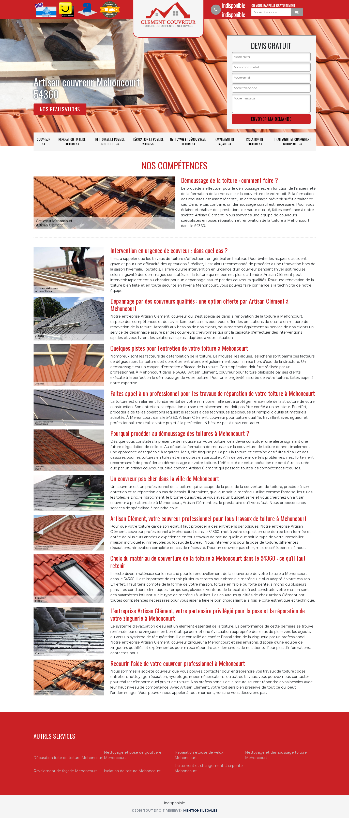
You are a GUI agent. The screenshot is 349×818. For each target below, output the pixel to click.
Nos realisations (60, 109)
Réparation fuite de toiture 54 (71, 141)
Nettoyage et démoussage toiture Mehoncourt (276, 755)
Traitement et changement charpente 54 (292, 141)
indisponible (233, 5)
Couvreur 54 (43, 141)
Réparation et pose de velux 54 (148, 141)
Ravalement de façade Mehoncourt (65, 771)
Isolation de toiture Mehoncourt (132, 771)
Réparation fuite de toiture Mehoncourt (69, 757)
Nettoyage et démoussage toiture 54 (188, 141)
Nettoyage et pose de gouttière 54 (110, 141)
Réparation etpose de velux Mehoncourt (199, 755)
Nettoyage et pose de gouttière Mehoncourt (132, 755)
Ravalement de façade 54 (224, 141)
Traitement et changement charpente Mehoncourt (209, 768)
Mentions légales (200, 810)
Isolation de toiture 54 (254, 141)
